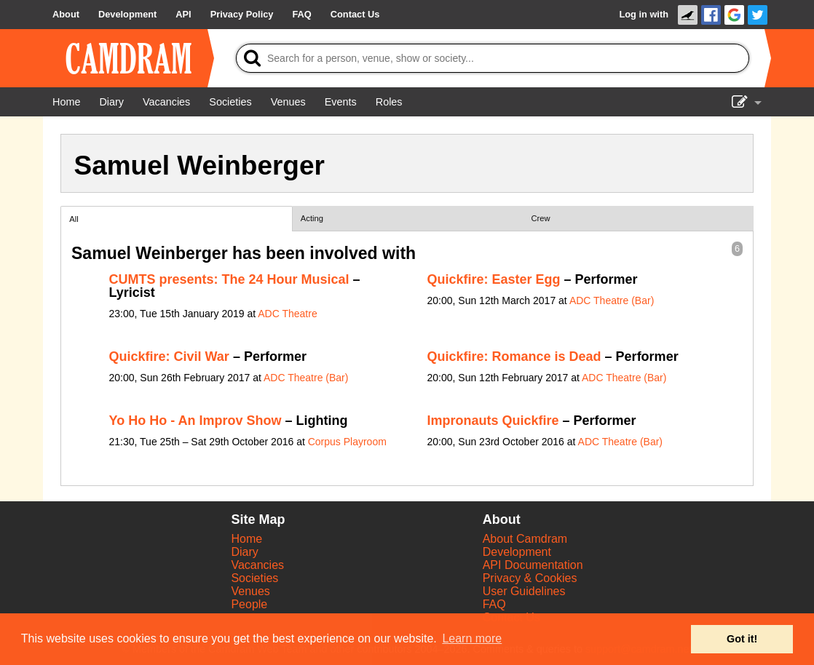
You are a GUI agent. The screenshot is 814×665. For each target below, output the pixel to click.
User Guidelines (524, 591)
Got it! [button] (742, 639)
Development (517, 552)
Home (246, 539)
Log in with (643, 14)
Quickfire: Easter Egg (494, 279)
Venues (250, 591)
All (73, 219)
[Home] (66, 101)
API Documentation (533, 565)
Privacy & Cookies (530, 578)
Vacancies (257, 565)
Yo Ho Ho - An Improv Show (195, 420)
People (249, 604)
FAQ (494, 604)
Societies (254, 578)
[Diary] (111, 101)
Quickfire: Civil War (169, 356)
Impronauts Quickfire (493, 420)
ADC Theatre (287, 313)
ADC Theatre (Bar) (611, 300)
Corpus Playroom (347, 441)
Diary (244, 552)
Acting (312, 218)
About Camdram (525, 539)
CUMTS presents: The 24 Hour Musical (229, 279)
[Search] (492, 58)
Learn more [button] (472, 638)
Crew (541, 218)
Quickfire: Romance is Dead (514, 356)
